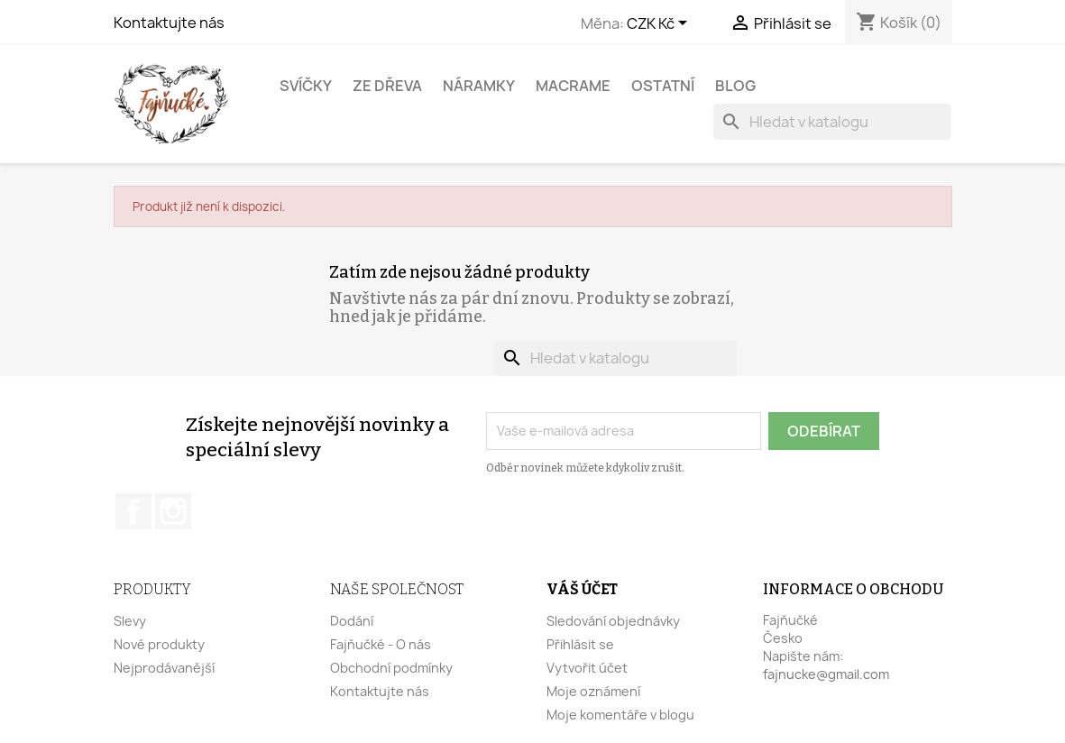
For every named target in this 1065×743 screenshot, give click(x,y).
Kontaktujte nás (169, 22)
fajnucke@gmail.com (826, 674)
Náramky (479, 86)
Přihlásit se (580, 644)
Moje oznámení (593, 691)
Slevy (130, 620)
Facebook (133, 511)
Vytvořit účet (587, 667)
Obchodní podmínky (391, 667)
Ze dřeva (387, 86)
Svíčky (306, 86)
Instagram (173, 511)
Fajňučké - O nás (380, 644)
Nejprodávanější (164, 667)
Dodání (351, 620)
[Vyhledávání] (832, 122)
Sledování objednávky (613, 620)
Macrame (573, 86)
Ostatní (662, 86)
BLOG (735, 86)
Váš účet (582, 589)
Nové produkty (159, 644)
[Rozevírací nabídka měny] (660, 24)
